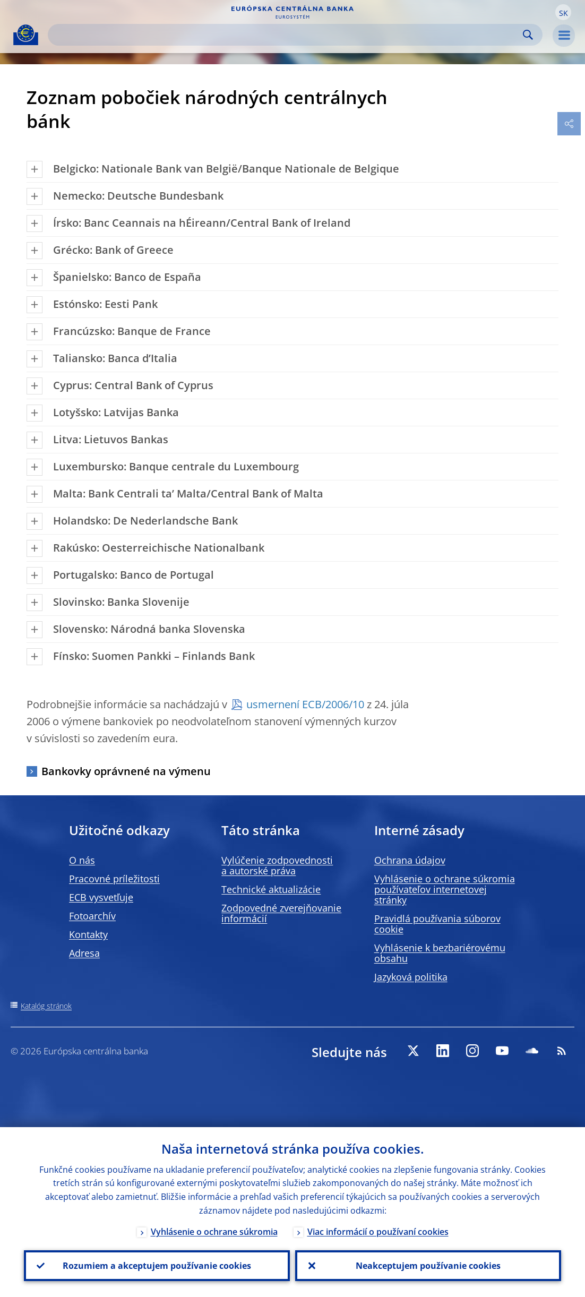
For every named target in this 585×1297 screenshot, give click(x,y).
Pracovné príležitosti (114, 878)
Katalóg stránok (46, 1006)
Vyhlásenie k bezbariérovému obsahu (439, 953)
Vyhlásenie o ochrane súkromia (214, 1232)
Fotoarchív (92, 915)
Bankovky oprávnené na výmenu (126, 771)
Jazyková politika (411, 976)
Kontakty (88, 934)
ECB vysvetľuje (101, 897)
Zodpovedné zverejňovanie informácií (281, 913)
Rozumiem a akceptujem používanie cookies (157, 1266)
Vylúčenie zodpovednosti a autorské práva (277, 865)
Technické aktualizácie (271, 889)
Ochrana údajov (409, 860)
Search (528, 34)
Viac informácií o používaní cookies (378, 1232)
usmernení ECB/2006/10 (305, 704)
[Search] (286, 34)
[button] (563, 12)
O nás (82, 860)
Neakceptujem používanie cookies (428, 1266)
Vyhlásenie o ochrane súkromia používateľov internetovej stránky (444, 889)
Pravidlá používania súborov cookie (437, 923)
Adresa (84, 953)
